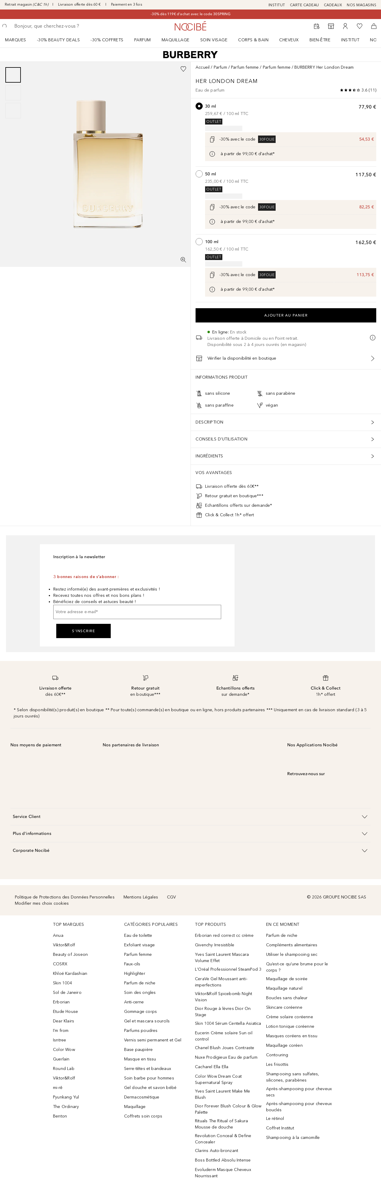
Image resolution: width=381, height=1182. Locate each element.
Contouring (277, 1054)
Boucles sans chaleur (287, 997)
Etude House (65, 1011)
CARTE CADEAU (304, 5)
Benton (60, 1116)
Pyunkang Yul (66, 1097)
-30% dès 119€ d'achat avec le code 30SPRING (190, 14)
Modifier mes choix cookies (42, 903)
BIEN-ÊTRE (320, 40)
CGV (171, 897)
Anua (58, 935)
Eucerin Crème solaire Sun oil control (223, 1036)
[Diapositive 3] (13, 110)
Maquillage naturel (284, 988)
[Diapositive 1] (13, 75)
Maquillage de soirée (287, 978)
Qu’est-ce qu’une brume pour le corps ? (297, 967)
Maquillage (176, 40)
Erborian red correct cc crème (224, 935)
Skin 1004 (62, 983)
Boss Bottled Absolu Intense (223, 1160)
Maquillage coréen (284, 1045)
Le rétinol (275, 1118)
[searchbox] (58, 26)
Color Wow (64, 1049)
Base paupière (138, 1049)
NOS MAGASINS (361, 5)
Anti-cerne (134, 1002)
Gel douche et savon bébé (150, 1087)
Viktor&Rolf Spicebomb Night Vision (223, 996)
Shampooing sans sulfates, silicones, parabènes (292, 1077)
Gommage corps (140, 1011)
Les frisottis (277, 1064)
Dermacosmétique (142, 1097)
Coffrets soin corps (143, 1116)
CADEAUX (333, 5)
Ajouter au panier (286, 315)
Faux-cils (132, 964)
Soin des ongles (140, 992)
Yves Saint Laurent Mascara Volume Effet (222, 957)
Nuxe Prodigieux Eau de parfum (226, 1057)
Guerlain (61, 1059)
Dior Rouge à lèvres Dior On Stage (223, 1011)
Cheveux (289, 40)
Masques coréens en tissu (292, 1035)
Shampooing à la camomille (293, 1137)
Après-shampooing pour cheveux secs (299, 1092)
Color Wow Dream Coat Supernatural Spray (218, 1079)
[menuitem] (19, 39)
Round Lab (63, 1068)
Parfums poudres (141, 1030)
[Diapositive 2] (13, 92)
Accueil (203, 67)
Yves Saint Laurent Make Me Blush (222, 1094)
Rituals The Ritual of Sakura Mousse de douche (221, 1124)
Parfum (142, 40)
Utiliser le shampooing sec (292, 954)
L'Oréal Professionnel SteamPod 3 (228, 969)
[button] (190, 816)
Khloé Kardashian (70, 973)
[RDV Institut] (317, 26)
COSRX (60, 964)
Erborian (61, 1002)
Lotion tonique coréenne (290, 1026)
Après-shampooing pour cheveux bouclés (299, 1106)
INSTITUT (276, 5)
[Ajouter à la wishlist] (183, 69)
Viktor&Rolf (64, 945)
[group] (13, 93)
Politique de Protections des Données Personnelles (65, 897)
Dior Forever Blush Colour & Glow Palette (228, 1109)
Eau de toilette (138, 935)
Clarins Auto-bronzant (216, 1150)
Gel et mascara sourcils (147, 1021)
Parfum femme (245, 67)
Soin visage (214, 40)
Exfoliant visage (139, 945)
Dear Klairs (63, 1021)
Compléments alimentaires (292, 945)
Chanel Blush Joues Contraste (224, 1047)
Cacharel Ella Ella (212, 1066)
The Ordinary (66, 1106)
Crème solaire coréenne (289, 1016)
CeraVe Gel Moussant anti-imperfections (221, 982)
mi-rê (58, 1087)
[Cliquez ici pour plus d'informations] (212, 154)
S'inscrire (83, 631)
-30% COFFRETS (107, 40)
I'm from (61, 1030)
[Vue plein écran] (183, 260)
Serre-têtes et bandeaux (147, 1068)
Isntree (59, 1040)
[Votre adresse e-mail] (137, 612)
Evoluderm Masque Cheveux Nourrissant (223, 1172)
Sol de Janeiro (67, 992)
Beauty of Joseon (70, 954)
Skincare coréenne (284, 1007)
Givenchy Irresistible (214, 945)
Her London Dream (228, 81)
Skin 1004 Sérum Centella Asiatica (228, 1023)
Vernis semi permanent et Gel (153, 1040)
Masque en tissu (140, 1059)
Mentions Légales (141, 897)
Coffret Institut (280, 1128)
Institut (350, 40)
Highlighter (134, 973)
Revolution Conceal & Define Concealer (223, 1139)
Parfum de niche (140, 983)
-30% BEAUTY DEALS (58, 40)
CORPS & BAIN (253, 40)
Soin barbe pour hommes (149, 1078)
